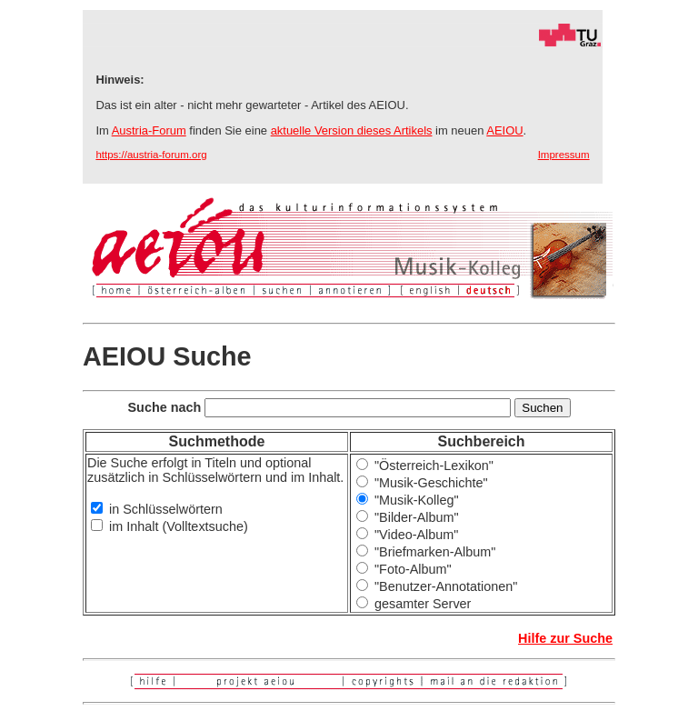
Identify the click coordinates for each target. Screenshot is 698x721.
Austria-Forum (149, 130)
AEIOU (504, 130)
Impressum (564, 154)
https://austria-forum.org (150, 154)
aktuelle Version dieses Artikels (352, 130)
